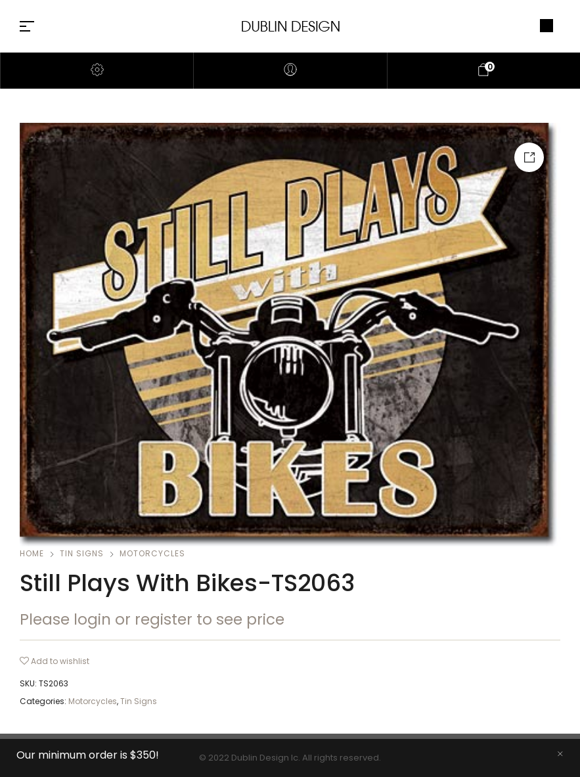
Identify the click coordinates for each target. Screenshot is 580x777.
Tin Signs (82, 553)
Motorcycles (152, 553)
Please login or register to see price (152, 619)
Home (32, 553)
